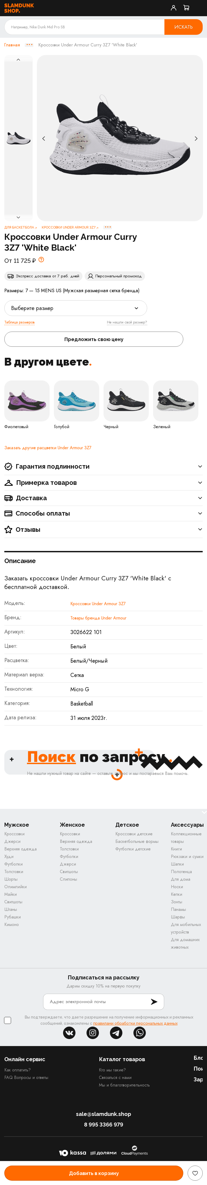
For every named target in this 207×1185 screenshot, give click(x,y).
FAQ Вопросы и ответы (26, 1077)
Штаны (10, 909)
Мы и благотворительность (124, 1085)
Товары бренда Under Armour (98, 618)
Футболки (13, 864)
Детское (127, 825)
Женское (72, 825)
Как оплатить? (17, 1070)
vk (69, 1033)
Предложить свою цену (93, 339)
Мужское (16, 825)
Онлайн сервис (24, 1059)
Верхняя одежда (20, 849)
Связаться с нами (115, 1077)
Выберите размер (32, 308)
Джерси (12, 841)
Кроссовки (14, 834)
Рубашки (12, 917)
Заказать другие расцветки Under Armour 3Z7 (47, 448)
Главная (12, 45)
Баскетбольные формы (136, 841)
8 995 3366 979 (103, 1124)
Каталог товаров (122, 1059)
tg (116, 1033)
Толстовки (13, 872)
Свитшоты (13, 902)
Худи (8, 856)
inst (93, 1033)
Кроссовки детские (134, 834)
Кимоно (11, 924)
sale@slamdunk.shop (103, 1114)
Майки (10, 894)
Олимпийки (15, 887)
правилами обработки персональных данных (135, 1023)
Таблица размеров (19, 322)
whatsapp (139, 1033)
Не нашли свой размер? (127, 322)
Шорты (11, 879)
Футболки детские (133, 849)
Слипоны (68, 879)
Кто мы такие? (112, 1070)
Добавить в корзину (94, 1173)
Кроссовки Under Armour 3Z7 (98, 604)
